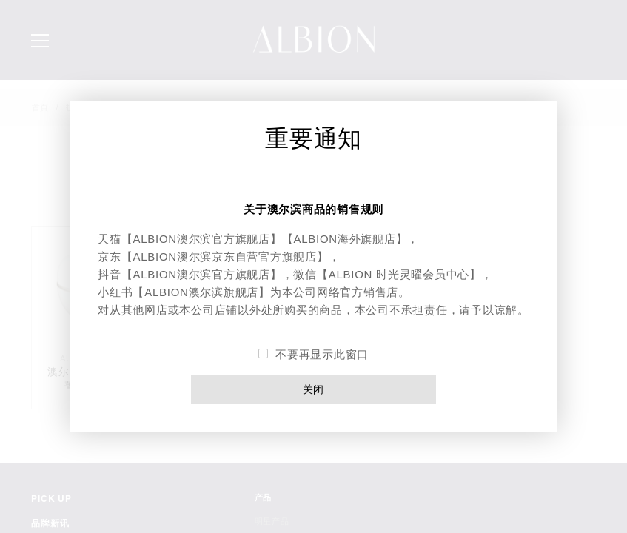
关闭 (314, 389)
